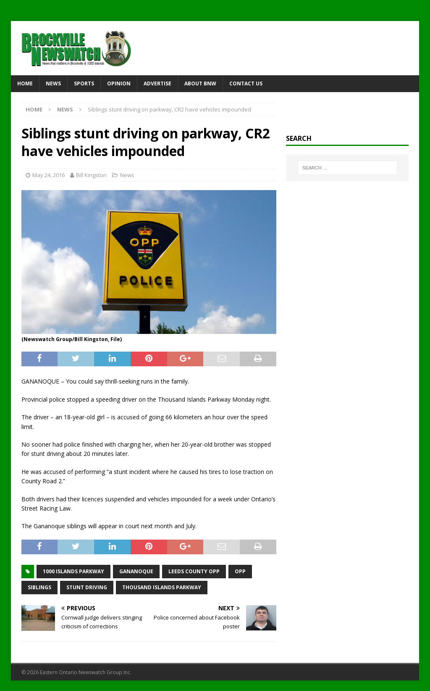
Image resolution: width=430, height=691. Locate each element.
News (53, 83)
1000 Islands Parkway (73, 571)
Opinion (119, 83)
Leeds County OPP (194, 571)
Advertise (157, 83)
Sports (84, 83)
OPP (240, 571)
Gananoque (136, 571)
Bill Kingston (91, 175)
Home (25, 83)
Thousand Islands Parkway (161, 587)
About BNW (200, 83)
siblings (39, 587)
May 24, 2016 (48, 175)
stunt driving (86, 587)
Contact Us (245, 83)
